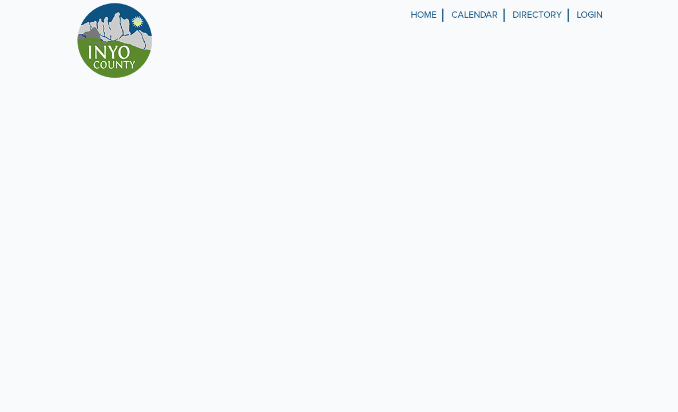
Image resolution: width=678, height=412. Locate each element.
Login (589, 15)
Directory (537, 15)
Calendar (474, 15)
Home (424, 15)
